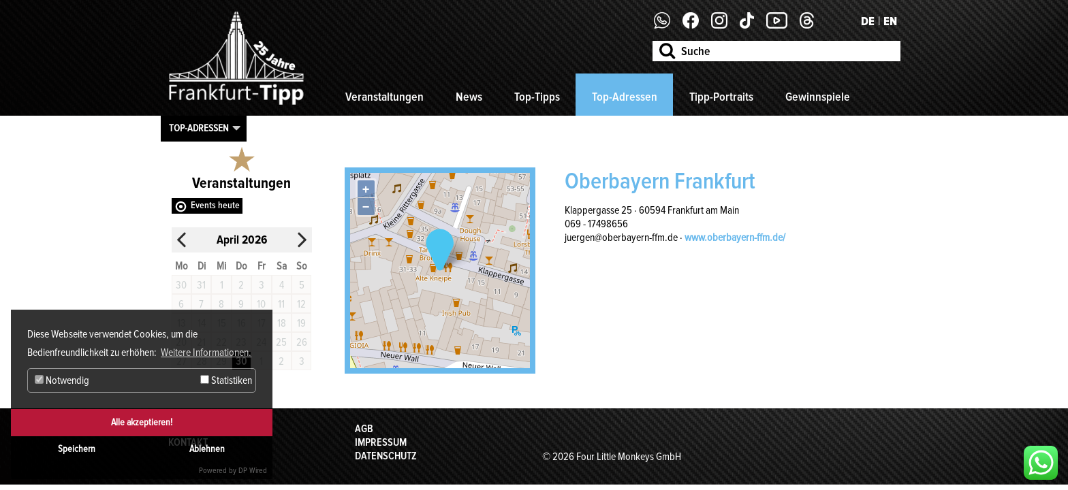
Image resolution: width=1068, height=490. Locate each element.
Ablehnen (207, 449)
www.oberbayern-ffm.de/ (735, 237)
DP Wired (252, 471)
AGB (364, 429)
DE (868, 21)
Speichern (76, 449)
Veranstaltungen (384, 96)
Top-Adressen (624, 96)
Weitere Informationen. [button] (206, 352)
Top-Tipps (537, 96)
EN (890, 21)
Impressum (381, 442)
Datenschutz (386, 456)
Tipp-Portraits (721, 96)
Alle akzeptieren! (141, 422)
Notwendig (62, 380)
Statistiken (226, 380)
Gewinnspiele (817, 96)
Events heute (215, 205)
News (469, 96)
